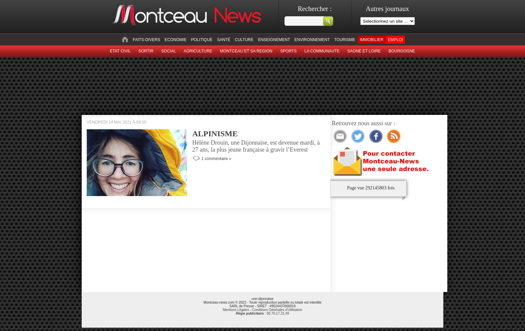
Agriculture (198, 51)
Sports (288, 51)
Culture (244, 39)
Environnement (312, 39)
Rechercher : (315, 8)
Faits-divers (146, 39)
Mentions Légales (236, 310)
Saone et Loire (364, 51)
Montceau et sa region (246, 51)
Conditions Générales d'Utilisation (277, 310)
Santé (223, 39)
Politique (202, 39)
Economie (175, 39)
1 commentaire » (216, 158)
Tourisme (344, 39)
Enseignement (274, 39)
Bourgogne (401, 51)
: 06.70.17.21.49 (262, 313)
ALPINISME (215, 133)
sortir (145, 51)
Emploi (395, 39)
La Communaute (322, 51)
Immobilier (371, 39)
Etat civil (120, 51)
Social (168, 51)
